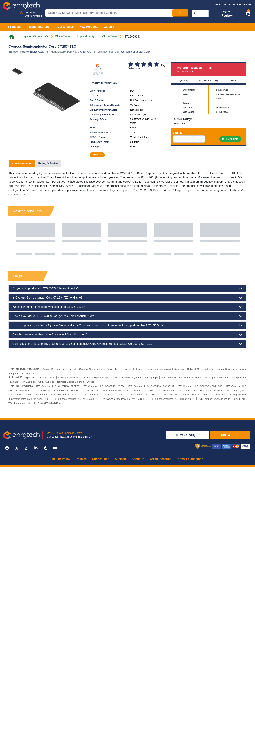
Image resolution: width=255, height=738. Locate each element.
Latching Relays (46, 377)
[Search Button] (180, 13)
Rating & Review (48, 163)
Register (227, 15)
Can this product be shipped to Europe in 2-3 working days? (127, 334)
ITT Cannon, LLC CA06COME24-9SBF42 (201, 390)
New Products (88, 26)
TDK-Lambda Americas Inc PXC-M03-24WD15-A (34, 403)
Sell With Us (230, 435)
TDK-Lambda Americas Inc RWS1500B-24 (74, 399)
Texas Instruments (125, 369)
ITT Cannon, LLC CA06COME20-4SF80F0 (151, 390)
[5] (156, 64)
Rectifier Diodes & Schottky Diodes (76, 382)
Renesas (179, 369)
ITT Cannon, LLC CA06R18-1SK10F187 (151, 386)
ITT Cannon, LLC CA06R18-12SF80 (104, 386)
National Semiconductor (200, 369)
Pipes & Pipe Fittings (96, 377)
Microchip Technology (159, 369)
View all (97, 154)
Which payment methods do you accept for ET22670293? (127, 307)
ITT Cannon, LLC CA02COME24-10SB (200, 386)
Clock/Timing (63, 36)
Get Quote (230, 139)
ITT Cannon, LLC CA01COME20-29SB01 (56, 394)
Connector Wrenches (69, 377)
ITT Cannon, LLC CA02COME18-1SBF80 (203, 394)
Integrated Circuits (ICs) (35, 36)
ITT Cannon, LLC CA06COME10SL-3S (102, 390)
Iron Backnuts (28, 382)
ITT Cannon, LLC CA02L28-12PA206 (57, 390)
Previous (14, 238)
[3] (143, 64)
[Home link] (11, 36)
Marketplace (65, 26)
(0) (163, 65)
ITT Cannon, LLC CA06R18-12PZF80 (57, 386)
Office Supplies (46, 382)
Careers (109, 26)
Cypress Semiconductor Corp (132, 51)
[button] (248, 13)
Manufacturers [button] (39, 26)
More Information (22, 163)
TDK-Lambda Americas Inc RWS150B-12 (122, 399)
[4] (150, 64)
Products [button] (14, 26)
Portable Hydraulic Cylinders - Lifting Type (134, 377)
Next (240, 238)
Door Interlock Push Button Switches (181, 377)
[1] (131, 64)
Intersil (72, 369)
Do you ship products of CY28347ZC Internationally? (127, 288)
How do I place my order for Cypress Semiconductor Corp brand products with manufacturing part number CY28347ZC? (127, 325)
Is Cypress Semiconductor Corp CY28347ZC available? (127, 298)
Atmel (141, 369)
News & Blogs (187, 435)
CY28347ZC (84, 51)
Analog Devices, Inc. (54, 369)
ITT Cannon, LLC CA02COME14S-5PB (104, 394)
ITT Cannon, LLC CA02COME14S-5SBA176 (153, 394)
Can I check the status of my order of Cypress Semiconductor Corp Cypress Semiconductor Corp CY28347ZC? (127, 344)
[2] (137, 64)
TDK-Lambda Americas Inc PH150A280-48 (221, 399)
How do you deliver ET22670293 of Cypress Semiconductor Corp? (127, 316)
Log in (226, 11)
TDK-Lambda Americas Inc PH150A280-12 (171, 399)
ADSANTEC (28, 373)
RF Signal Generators (217, 377)
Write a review (134, 68)
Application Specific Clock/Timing (97, 36)
